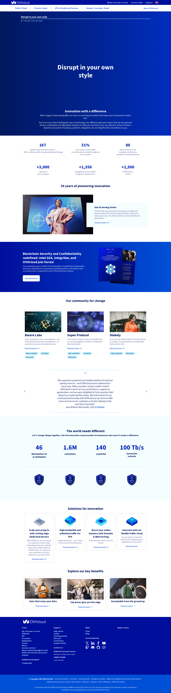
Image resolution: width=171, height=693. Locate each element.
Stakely (100, 407)
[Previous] (25, 392)
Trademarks (27, 663)
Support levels (60, 643)
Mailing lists (27, 641)
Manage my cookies (98, 679)
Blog (87, 633)
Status (25, 643)
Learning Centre (60, 636)
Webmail (25, 633)
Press (88, 631)
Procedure (26, 638)
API (23, 636)
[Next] (146, 392)
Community (59, 641)
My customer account (31, 631)
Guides (56, 633)
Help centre (58, 631)
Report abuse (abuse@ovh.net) (35, 650)
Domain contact (29, 648)
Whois (24, 645)
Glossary (57, 638)
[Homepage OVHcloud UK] (21, 21)
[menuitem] (117, 2)
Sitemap (94, 682)
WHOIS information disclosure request (34, 653)
